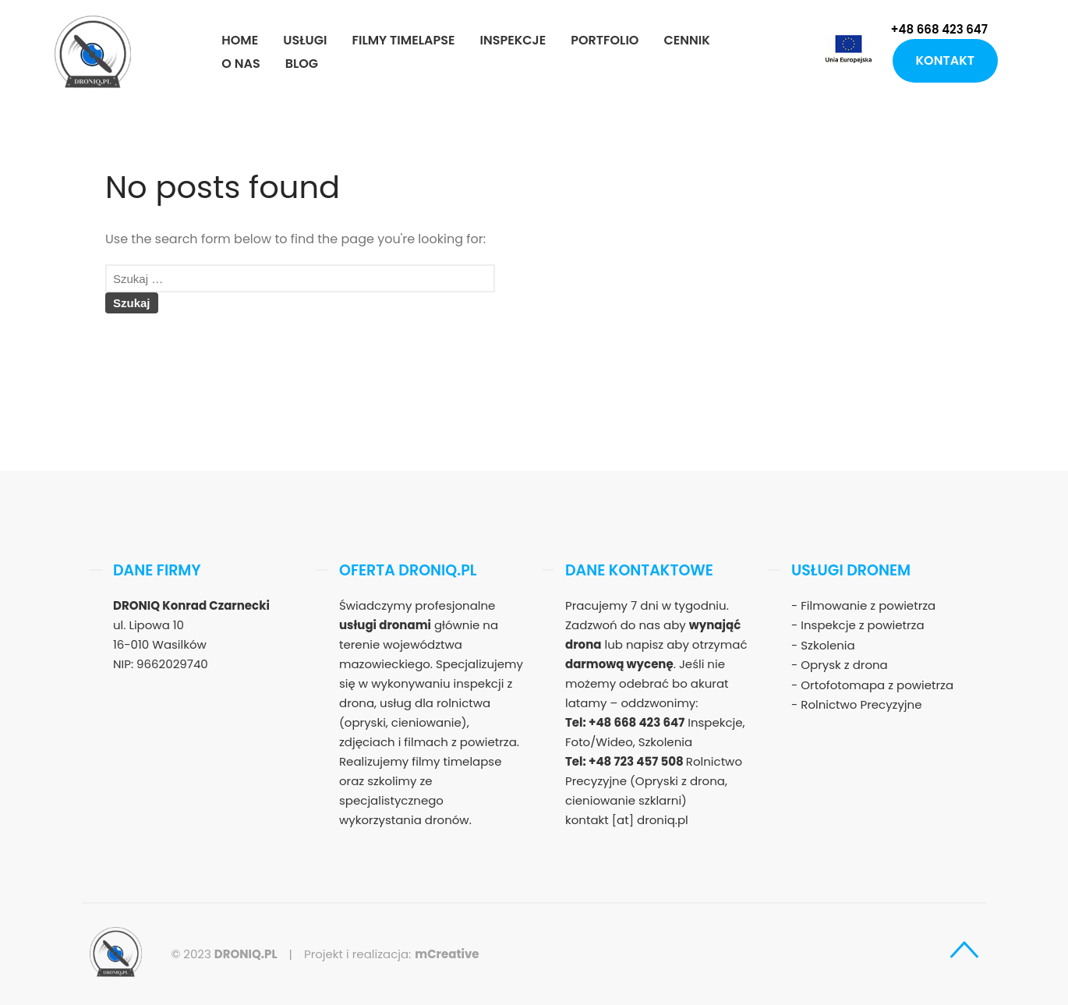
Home (239, 40)
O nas (240, 64)
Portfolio (604, 40)
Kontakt (945, 60)
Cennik (686, 40)
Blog (301, 64)
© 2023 (224, 954)
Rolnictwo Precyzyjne (861, 704)
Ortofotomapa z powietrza (877, 685)
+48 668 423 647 (939, 29)
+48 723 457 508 (637, 761)
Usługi (305, 40)
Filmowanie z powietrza (868, 605)
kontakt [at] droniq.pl (626, 820)
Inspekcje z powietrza (862, 625)
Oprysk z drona (844, 664)
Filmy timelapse (403, 40)
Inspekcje (512, 40)
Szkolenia (827, 645)
